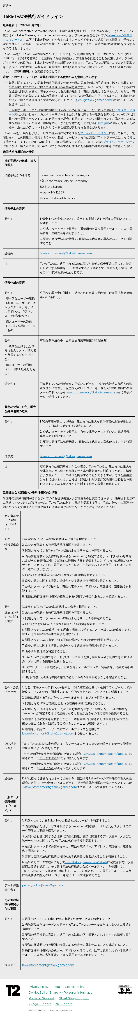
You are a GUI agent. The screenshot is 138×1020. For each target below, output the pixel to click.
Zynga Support (40, 1004)
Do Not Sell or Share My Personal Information (61, 992)
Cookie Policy (74, 987)
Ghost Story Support (74, 998)
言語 (7, 5)
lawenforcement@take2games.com (66, 253)
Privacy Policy (39, 987)
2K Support (63, 1004)
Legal (57, 987)
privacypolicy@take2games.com (45, 885)
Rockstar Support (41, 998)
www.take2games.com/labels (105, 754)
